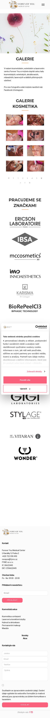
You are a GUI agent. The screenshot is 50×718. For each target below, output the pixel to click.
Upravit (25, 389)
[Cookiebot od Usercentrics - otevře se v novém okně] (35, 327)
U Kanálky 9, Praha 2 (10, 553)
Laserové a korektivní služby (13, 619)
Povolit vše (25, 380)
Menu (41, 2)
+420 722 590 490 (9, 556)
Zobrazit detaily (34, 371)
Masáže (5, 628)
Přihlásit (12, 600)
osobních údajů (31, 690)
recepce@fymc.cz (9, 559)
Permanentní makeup (11, 625)
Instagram (18, 90)
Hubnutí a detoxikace (11, 622)
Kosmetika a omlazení (11, 616)
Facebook (8, 90)
